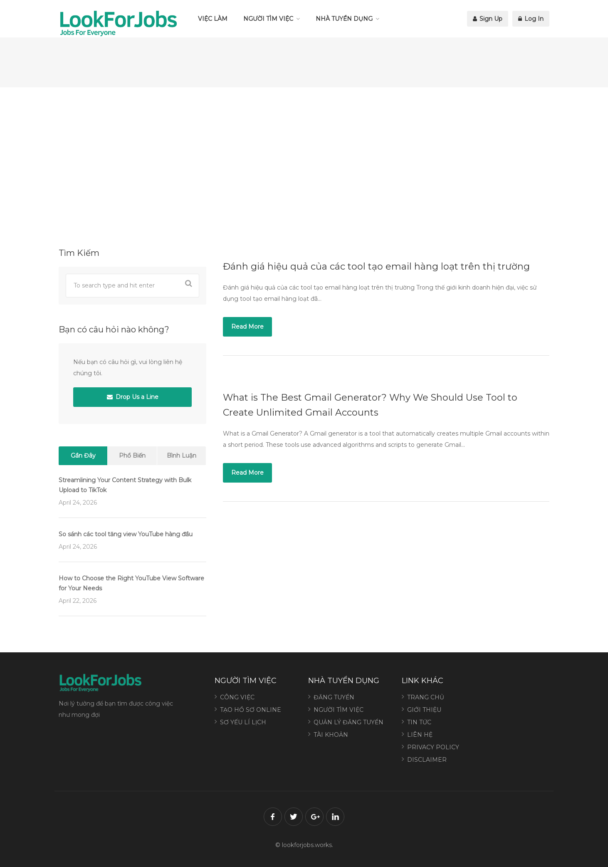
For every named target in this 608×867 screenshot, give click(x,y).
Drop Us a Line (132, 397)
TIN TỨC (419, 722)
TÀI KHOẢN (331, 734)
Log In (531, 18)
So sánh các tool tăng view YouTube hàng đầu (126, 534)
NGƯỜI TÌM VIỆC (268, 18)
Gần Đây (83, 455)
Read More (247, 326)
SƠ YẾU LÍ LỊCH (243, 722)
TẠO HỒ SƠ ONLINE (250, 709)
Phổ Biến (132, 455)
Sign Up (487, 18)
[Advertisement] (304, 166)
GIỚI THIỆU (424, 709)
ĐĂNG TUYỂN (334, 697)
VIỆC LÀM (212, 18)
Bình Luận (181, 455)
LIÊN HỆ (420, 734)
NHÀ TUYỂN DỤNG (344, 18)
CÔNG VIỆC (237, 697)
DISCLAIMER (427, 759)
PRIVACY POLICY (433, 747)
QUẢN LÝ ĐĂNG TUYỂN (348, 722)
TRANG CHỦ (425, 697)
